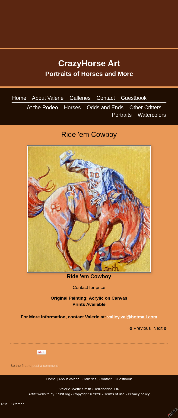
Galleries (80, 98)
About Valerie (48, 98)
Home (19, 98)
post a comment (45, 365)
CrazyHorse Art (89, 63)
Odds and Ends (105, 107)
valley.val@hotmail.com (132, 316)
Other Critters (146, 107)
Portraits (122, 115)
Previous (142, 328)
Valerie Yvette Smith (75, 389)
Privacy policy (139, 394)
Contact (105, 98)
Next (157, 328)
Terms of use (114, 394)
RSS (5, 404)
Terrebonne (103, 389)
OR (117, 389)
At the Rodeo (42, 107)
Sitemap (17, 404)
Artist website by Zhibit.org (49, 394)
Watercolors (152, 115)
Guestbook (133, 98)
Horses (72, 107)
